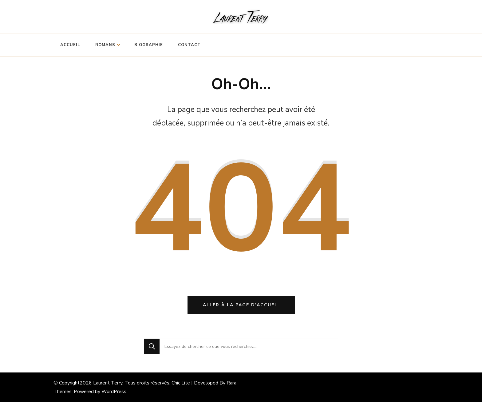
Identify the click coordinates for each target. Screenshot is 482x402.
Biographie (148, 45)
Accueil (70, 45)
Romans (105, 45)
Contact (189, 45)
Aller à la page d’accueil (241, 305)
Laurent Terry (107, 383)
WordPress (113, 391)
